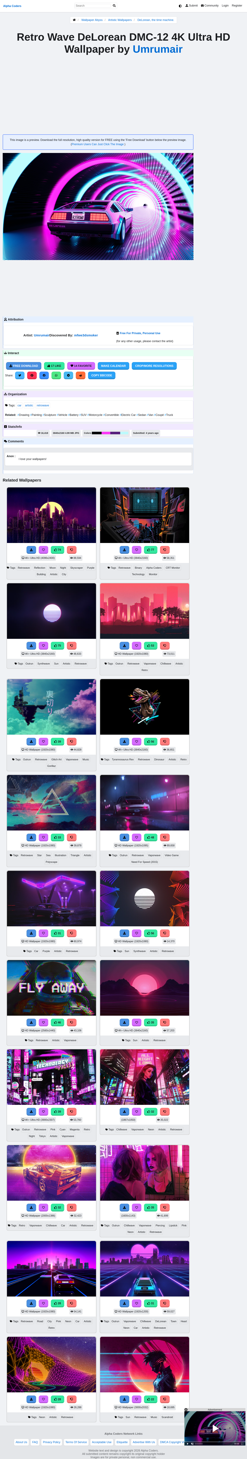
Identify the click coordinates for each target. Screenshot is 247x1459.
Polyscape (51, 862)
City (64, 574)
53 (150, 645)
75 (57, 645)
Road (40, 1321)
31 (57, 933)
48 (150, 837)
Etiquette (122, 1442)
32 (150, 1111)
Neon (151, 1129)
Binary (138, 567)
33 (57, 837)
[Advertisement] (98, 288)
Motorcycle (95, 415)
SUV (83, 415)
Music (85, 759)
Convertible (111, 415)
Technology (138, 574)
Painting (36, 415)
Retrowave (24, 567)
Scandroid (167, 1417)
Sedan (142, 415)
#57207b (115, 433)
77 (150, 549)
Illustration (60, 855)
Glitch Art (56, 759)
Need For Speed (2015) (144, 862)
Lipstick (173, 1225)
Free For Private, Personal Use (140, 333)
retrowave (43, 405)
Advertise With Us (144, 1442)
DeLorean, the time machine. (155, 20)
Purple (90, 567)
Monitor (153, 574)
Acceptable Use (102, 1442)
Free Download (23, 365)
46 (57, 1022)
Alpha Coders (12, 6)
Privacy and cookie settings (214, 1442)
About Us (21, 1442)
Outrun (29, 663)
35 (150, 1022)
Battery (73, 415)
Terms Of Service (76, 1442)
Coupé (159, 415)
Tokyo (42, 1136)
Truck (169, 415)
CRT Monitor (173, 567)
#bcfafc (124, 433)
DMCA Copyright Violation (176, 1442)
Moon (53, 567)
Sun (56, 663)
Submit (191, 5)
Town (173, 1321)
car (19, 405)
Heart (184, 1321)
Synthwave (44, 663)
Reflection (39, 567)
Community (210, 5)
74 (57, 549)
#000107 (97, 433)
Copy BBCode (101, 375)
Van (150, 415)
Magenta (75, 1129)
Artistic (54, 574)
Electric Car (128, 415)
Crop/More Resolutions (154, 365)
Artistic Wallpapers (120, 20)
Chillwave (165, 663)
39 (57, 741)
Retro (145, 670)
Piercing (160, 1225)
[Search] (114, 6)
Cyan (62, 1129)
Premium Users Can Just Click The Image (98, 144)
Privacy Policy (51, 1442)
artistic (29, 405)
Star (39, 855)
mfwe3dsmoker (86, 335)
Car (36, 951)
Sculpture (50, 415)
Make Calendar (113, 365)
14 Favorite (81, 365)
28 (57, 1303)
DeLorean (160, 1321)
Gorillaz (51, 766)
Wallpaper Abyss (92, 20)
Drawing (23, 415)
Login (225, 5)
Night (63, 567)
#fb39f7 (106, 433)
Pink (52, 1129)
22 (150, 1399)
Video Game (172, 855)
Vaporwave (150, 663)
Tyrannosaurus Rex (123, 759)
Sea (48, 855)
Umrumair (158, 49)
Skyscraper (76, 567)
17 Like (54, 365)
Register (237, 5)
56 (150, 741)
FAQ (35, 1442)
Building (41, 574)
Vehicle (62, 415)
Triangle (75, 855)
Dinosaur (159, 759)
